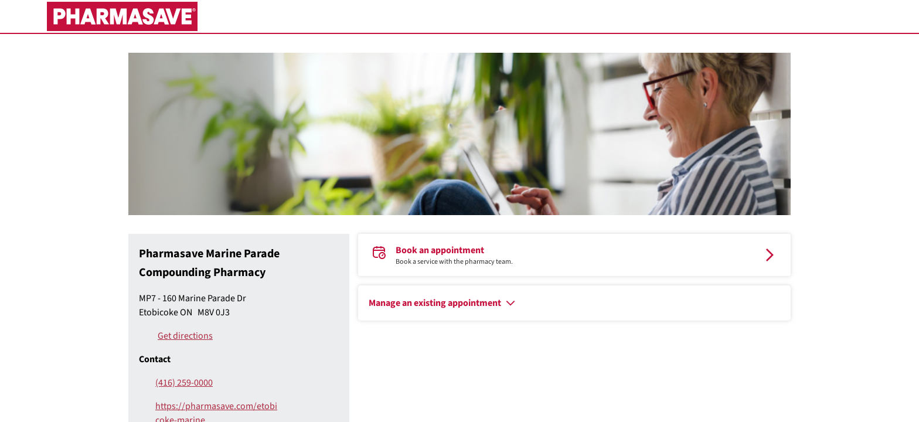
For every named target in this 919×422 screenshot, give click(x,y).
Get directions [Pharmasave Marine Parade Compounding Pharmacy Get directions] (185, 335)
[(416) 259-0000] (208, 383)
